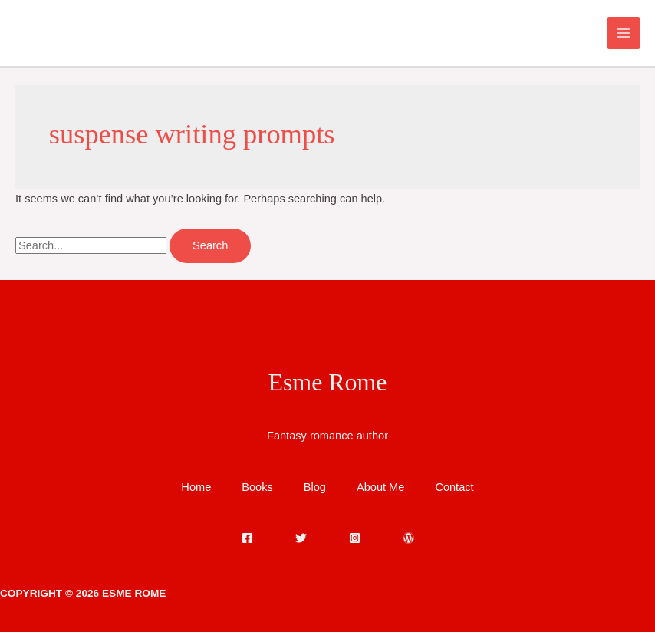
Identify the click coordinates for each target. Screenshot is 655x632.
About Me (380, 487)
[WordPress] (408, 538)
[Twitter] (301, 538)
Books (257, 487)
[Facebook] (247, 538)
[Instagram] (354, 538)
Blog (315, 487)
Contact (454, 487)
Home (196, 487)
